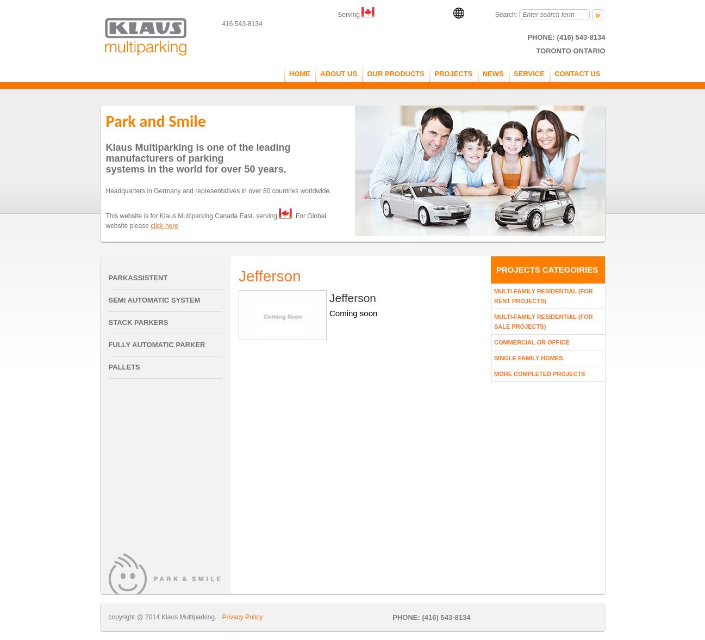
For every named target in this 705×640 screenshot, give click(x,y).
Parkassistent (138, 278)
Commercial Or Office (532, 342)
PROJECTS (453, 74)
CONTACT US (577, 74)
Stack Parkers (139, 322)
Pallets (124, 367)
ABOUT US (338, 74)
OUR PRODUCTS (395, 74)
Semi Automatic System (155, 300)
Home (299, 74)
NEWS (493, 74)
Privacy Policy (242, 617)
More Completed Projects (539, 374)
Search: (506, 15)
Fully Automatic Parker (157, 345)
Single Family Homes (528, 358)
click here (164, 226)
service (529, 74)
